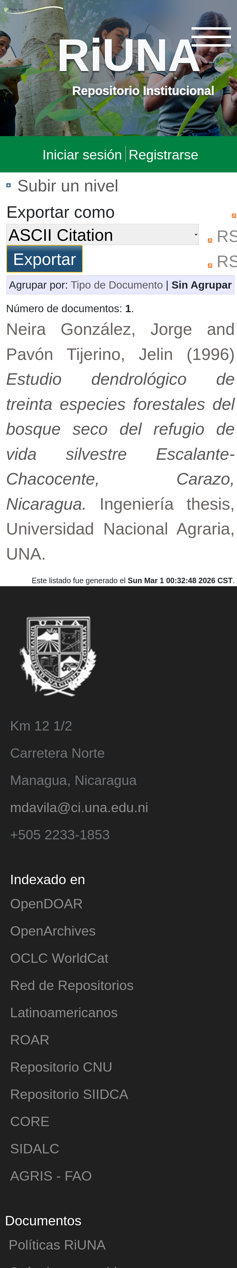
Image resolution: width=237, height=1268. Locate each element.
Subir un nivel (67, 185)
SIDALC (34, 1148)
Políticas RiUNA (57, 1244)
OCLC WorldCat (59, 957)
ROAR (29, 1039)
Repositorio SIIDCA (69, 1094)
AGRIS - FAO (51, 1175)
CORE (29, 1121)
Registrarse (164, 154)
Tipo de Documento (117, 284)
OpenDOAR (46, 903)
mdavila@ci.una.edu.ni (79, 807)
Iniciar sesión (82, 154)
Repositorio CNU (61, 1066)
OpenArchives (53, 930)
